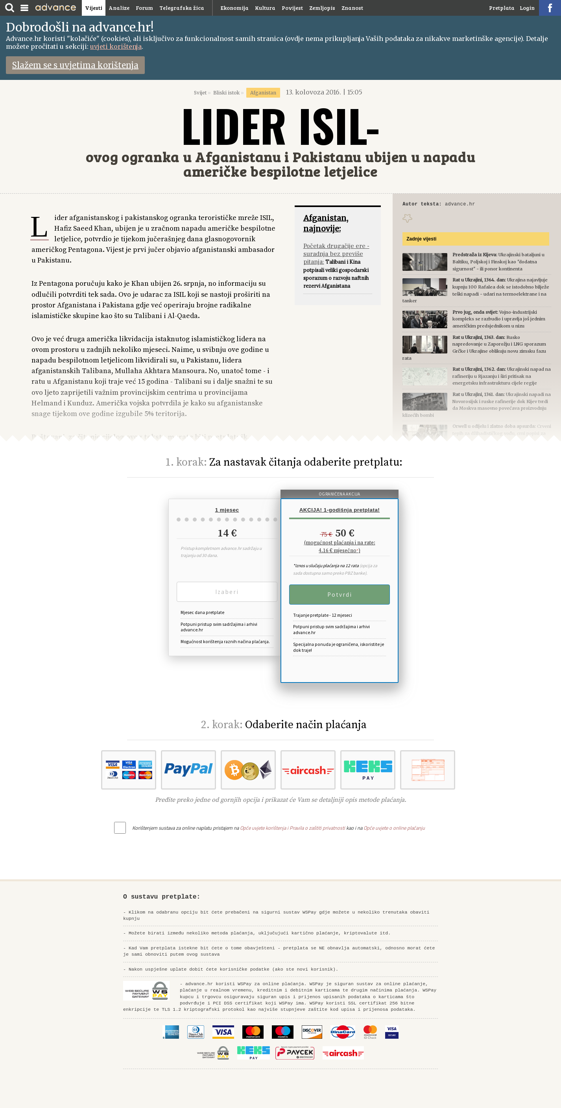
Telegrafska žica (181, 7)
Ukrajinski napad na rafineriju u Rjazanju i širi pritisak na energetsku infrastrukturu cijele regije (476, 377)
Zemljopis (322, 7)
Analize (119, 7)
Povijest (292, 7)
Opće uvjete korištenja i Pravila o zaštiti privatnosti (292, 828)
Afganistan (263, 93)
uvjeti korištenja (116, 46)
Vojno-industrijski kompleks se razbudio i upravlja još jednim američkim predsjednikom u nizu (473, 320)
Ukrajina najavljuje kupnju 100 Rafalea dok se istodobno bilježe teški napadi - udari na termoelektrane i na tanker (475, 291)
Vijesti (93, 7)
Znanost (352, 7)
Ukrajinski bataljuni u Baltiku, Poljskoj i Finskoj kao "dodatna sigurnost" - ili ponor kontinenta (473, 262)
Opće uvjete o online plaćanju (394, 828)
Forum (144, 7)
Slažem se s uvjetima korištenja (75, 65)
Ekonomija (235, 7)
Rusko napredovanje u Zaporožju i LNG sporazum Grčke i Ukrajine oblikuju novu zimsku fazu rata (474, 349)
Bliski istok (226, 93)
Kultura (265, 7)
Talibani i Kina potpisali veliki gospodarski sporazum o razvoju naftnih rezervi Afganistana (336, 265)
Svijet (200, 93)
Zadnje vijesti (421, 240)
